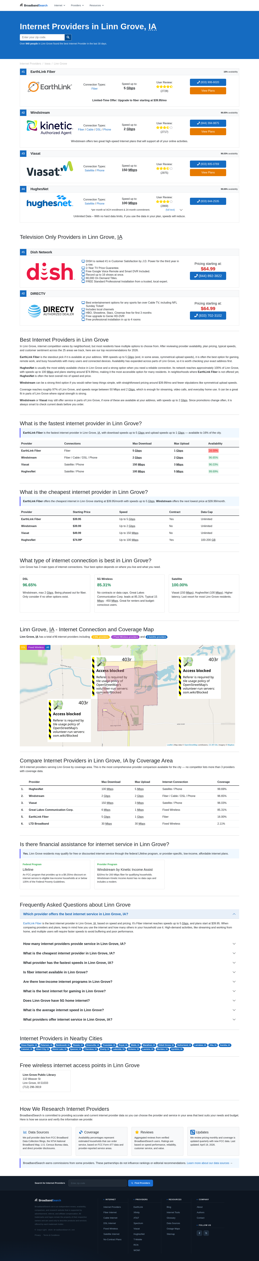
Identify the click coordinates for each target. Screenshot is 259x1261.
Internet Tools (173, 1212)
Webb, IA (135, 1045)
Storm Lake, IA (59, 1049)
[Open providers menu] (77, 5)
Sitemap (171, 1234)
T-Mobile (138, 1239)
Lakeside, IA (119, 1049)
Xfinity (136, 1212)
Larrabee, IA (200, 1045)
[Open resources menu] (97, 5)
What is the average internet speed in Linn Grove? (63, 1010)
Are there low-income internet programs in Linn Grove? (67, 981)
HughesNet (28, 471)
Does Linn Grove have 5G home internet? (56, 1000)
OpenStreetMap (191, 745)
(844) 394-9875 (208, 123)
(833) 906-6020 (208, 82)
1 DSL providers (100, 637)
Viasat (25, 464)
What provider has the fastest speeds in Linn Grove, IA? (68, 963)
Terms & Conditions (51, 1235)
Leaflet (170, 745)
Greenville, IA (92, 1045)
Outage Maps (173, 1228)
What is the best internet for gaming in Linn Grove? (64, 991)
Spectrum (138, 1223)
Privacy (38, 1235)
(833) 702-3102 (208, 315)
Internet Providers (112, 1207)
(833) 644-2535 (208, 201)
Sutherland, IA (184, 1045)
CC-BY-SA (213, 745)
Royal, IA (123, 1045)
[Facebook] (199, 1233)
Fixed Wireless (36, 647)
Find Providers (140, 1183)
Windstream (29, 457)
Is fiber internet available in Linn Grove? (55, 972)
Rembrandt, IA (63, 1045)
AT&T (136, 1218)
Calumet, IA (26, 1049)
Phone (107, 129)
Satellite (89, 170)
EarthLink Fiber (31, 450)
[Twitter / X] (206, 1233)
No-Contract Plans (112, 1239)
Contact (200, 1218)
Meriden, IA (162, 1049)
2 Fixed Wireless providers (125, 637)
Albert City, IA (42, 1049)
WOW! (137, 1250)
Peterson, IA (46, 1045)
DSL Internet (109, 1223)
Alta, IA (213, 1045)
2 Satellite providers (156, 637)
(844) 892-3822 (208, 276)
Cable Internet (110, 1218)
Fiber (94, 88)
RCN (136, 1245)
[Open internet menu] (60, 5)
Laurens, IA (147, 1049)
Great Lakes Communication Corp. (51, 809)
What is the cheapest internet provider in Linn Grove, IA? (69, 953)
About (199, 1207)
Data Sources (173, 1223)
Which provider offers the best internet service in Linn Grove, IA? (75, 914)
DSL (98, 129)
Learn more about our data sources (208, 1163)
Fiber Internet (109, 1212)
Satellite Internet (111, 1234)
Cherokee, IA (90, 1049)
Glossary (171, 1218)
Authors (200, 1212)
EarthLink (138, 1207)
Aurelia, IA (225, 1045)
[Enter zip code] (97, 1183)
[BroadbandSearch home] (34, 5)
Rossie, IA (78, 1045)
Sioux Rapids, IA (29, 1045)
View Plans (208, 90)
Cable (90, 129)
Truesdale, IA (109, 1045)
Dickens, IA (133, 1049)
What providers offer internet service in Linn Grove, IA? (67, 1019)
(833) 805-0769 (208, 164)
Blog (169, 1207)
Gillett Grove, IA (166, 1045)
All (47, 647)
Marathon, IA (149, 1045)
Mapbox (231, 745)
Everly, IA (104, 1049)
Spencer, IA (75, 1049)
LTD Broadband (39, 823)
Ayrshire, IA (176, 1049)
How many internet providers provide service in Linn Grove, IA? (74, 944)
